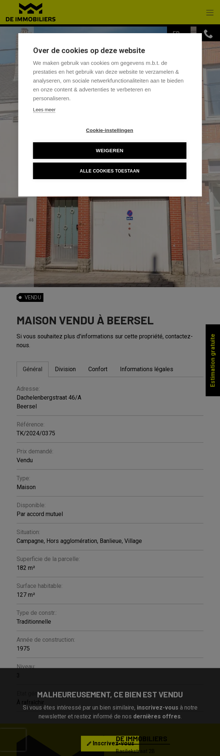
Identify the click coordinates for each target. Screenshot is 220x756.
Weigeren (109, 150)
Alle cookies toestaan (109, 171)
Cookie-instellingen (109, 130)
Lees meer (44, 109)
